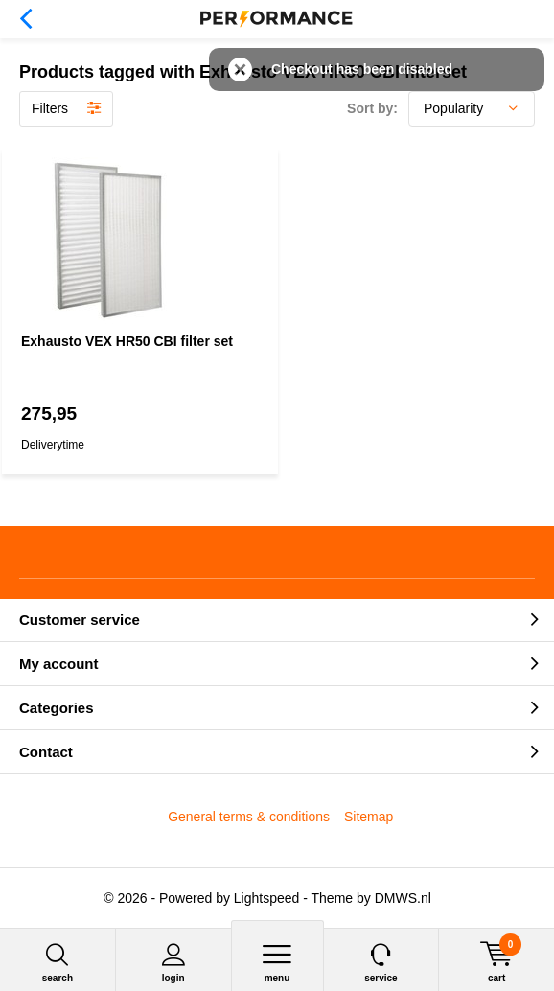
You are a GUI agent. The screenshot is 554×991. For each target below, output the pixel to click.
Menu (277, 962)
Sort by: (372, 108)
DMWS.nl (403, 898)
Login (173, 962)
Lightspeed (267, 898)
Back (25, 19)
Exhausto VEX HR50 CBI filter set (127, 341)
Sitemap (368, 816)
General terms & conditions (249, 816)
